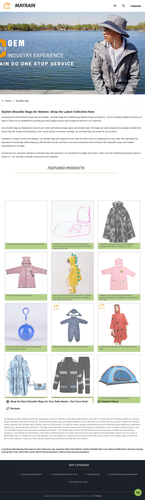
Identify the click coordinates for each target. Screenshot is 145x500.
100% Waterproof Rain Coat (65, 474)
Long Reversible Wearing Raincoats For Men (21, 449)
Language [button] (135, 6)
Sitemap (98, 496)
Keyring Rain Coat (9, 452)
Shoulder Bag (22, 101)
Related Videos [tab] (108, 401)
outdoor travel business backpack (74, 452)
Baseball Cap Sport (79, 482)
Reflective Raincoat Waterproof (124, 474)
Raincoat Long (48, 449)
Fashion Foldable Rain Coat (95, 449)
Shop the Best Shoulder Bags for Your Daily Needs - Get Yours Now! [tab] (47, 401)
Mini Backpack (93, 474)
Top (138, 492)
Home (8, 101)
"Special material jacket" (32, 474)
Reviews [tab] (13, 408)
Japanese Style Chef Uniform (69, 449)
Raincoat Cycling (135, 449)
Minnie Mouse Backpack (47, 452)
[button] (115, 6)
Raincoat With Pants (117, 449)
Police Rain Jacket (27, 452)
